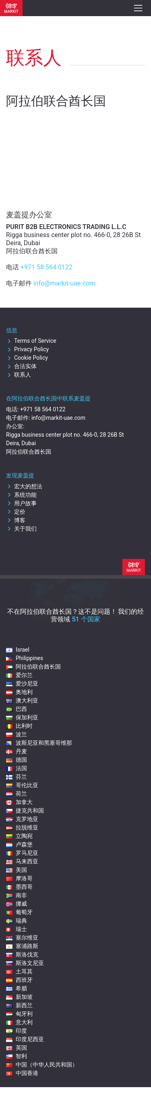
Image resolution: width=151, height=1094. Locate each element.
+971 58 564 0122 (46, 267)
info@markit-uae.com (64, 283)
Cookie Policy (27, 357)
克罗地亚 (22, 819)
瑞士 (16, 929)
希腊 (16, 988)
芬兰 (16, 776)
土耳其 (19, 971)
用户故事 (21, 503)
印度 (16, 1030)
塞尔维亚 (22, 937)
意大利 (19, 1022)
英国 (16, 1047)
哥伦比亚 (22, 785)
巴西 (16, 709)
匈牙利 (19, 1014)
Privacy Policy (27, 349)
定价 (15, 511)
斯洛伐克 (22, 954)
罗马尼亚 (22, 853)
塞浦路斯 (22, 946)
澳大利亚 (22, 700)
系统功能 (21, 495)
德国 (16, 759)
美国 (16, 870)
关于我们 (21, 528)
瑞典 (16, 920)
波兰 (16, 734)
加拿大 (19, 802)
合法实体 (21, 366)
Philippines (24, 658)
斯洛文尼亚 (25, 963)
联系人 (18, 374)
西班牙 (19, 980)
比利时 (19, 726)
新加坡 (19, 997)
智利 (16, 1056)
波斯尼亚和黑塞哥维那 (39, 743)
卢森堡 (19, 844)
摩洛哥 (19, 878)
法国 (16, 768)
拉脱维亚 (22, 827)
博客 (15, 520)
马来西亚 (22, 861)
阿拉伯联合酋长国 (33, 666)
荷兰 (16, 793)
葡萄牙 (19, 912)
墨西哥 (19, 887)
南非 (16, 895)
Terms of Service (31, 341)
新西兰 (19, 1005)
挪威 (16, 903)
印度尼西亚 (25, 1039)
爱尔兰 (19, 675)
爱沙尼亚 (22, 683)
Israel (17, 649)
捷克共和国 (25, 810)
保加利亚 (22, 717)
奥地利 (19, 692)
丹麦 (16, 751)
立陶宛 (19, 836)
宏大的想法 (24, 486)
